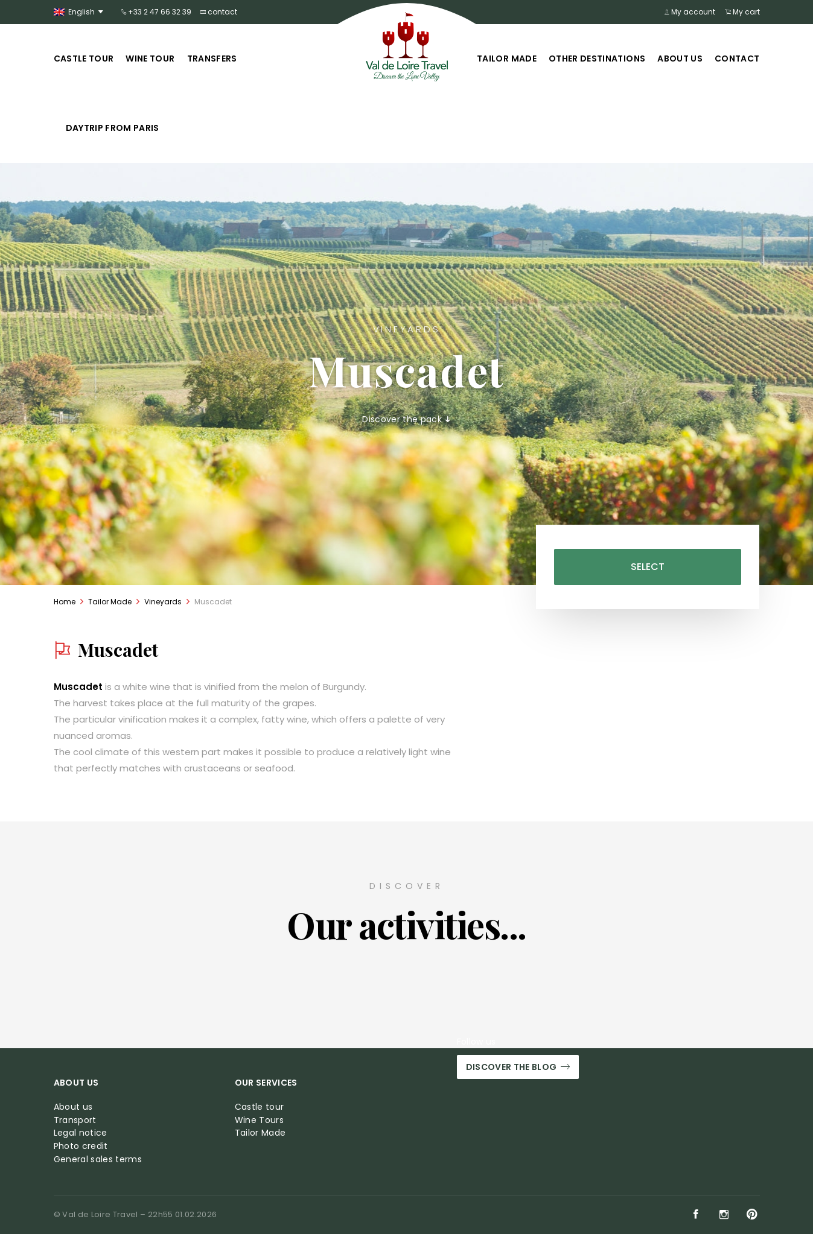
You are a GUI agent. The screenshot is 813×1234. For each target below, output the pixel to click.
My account (691, 12)
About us (680, 58)
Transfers (212, 58)
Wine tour (150, 58)
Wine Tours (259, 1120)
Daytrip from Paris (112, 128)
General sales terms (98, 1159)
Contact (737, 58)
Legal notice (80, 1133)
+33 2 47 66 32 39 (156, 12)
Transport (75, 1120)
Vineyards (163, 601)
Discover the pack (406, 419)
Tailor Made (507, 58)
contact (218, 12)
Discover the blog (518, 1067)
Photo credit (81, 1146)
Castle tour (84, 58)
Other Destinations (597, 58)
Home (64, 601)
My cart (742, 12)
